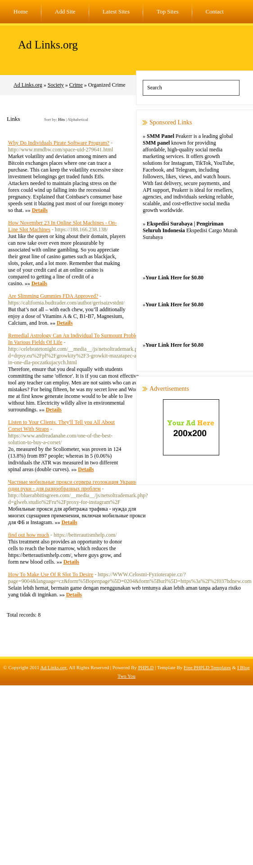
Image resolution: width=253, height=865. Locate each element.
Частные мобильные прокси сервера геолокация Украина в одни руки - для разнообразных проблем (75, 485)
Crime (76, 85)
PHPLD (146, 667)
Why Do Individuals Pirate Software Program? (58, 143)
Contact (215, 11)
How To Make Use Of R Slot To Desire (50, 574)
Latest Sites (116, 11)
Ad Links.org (48, 45)
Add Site (65, 11)
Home (21, 11)
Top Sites (168, 11)
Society (56, 85)
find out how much (28, 535)
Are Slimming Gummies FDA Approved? (53, 296)
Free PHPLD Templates (207, 667)
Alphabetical (78, 119)
